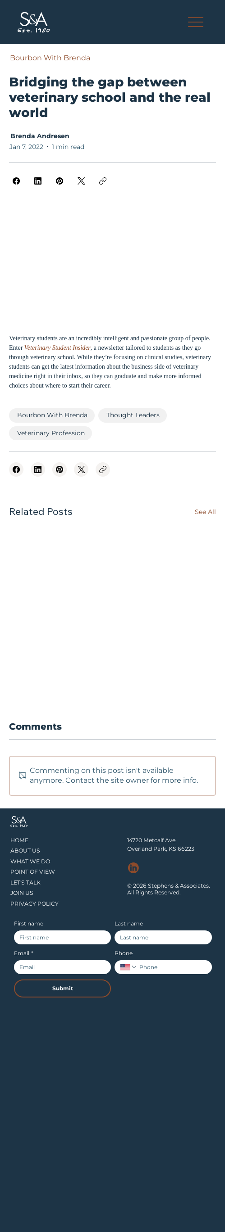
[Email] (60, 967)
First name (28, 923)
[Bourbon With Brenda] (49, 58)
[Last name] (160, 937)
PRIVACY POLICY (34, 903)
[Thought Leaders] (132, 415)
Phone (124, 953)
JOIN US (21, 892)
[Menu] (195, 22)
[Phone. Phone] (172, 967)
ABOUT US (25, 850)
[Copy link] (103, 181)
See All (205, 512)
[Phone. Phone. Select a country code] (128, 966)
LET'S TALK (25, 882)
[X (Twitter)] (81, 181)
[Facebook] (16, 181)
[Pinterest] (59, 181)
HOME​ (19, 840)
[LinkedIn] (38, 181)
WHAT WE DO (30, 861)
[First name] (60, 937)
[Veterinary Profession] (50, 433)
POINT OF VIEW (32, 871)
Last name (129, 923)
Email (23, 953)
